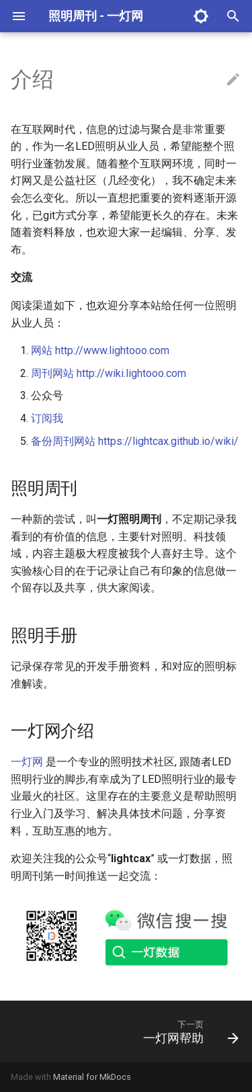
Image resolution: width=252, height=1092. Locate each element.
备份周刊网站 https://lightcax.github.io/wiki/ (135, 441)
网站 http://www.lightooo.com (100, 350)
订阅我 (47, 418)
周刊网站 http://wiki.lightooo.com (108, 373)
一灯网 (27, 761)
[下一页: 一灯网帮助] (188, 1031)
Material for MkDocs (92, 1077)
